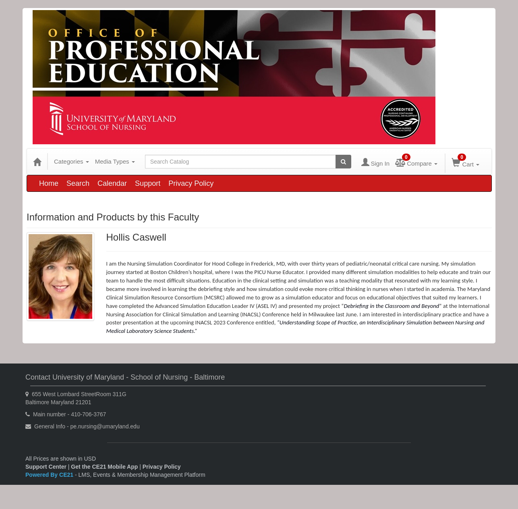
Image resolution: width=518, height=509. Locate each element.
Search (77, 183)
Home (48, 183)
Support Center (45, 466)
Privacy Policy (190, 183)
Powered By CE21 (50, 475)
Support (147, 183)
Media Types (115, 161)
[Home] (37, 162)
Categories (71, 161)
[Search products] (343, 161)
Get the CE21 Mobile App (104, 466)
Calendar (112, 183)
